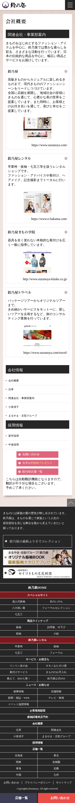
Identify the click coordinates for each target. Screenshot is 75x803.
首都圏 (56, 762)
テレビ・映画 (56, 697)
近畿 (56, 768)
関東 (18, 762)
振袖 (18, 627)
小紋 (56, 633)
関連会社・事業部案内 (21, 398)
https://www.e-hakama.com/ (49, 219)
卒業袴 (19, 646)
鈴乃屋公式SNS (56, 678)
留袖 (18, 633)
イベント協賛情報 (18, 704)
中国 (18, 774)
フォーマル (56, 652)
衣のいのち (56, 601)
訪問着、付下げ (56, 627)
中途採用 (13, 444)
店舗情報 (56, 691)
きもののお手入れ (56, 672)
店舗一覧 (37, 749)
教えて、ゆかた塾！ (18, 678)
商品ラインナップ (37, 620)
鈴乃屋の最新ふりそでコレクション (35, 541)
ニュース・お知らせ (37, 684)
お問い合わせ (11, 782)
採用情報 (37, 742)
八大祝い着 (18, 607)
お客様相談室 (37, 710)
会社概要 (13, 380)
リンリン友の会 (19, 665)
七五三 (19, 614)
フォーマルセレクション (56, 607)
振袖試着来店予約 (37, 716)
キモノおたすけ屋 (56, 665)
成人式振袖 (18, 601)
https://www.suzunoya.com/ (49, 145)
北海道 (19, 755)
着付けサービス (19, 672)
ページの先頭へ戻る (71, 503)
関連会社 (56, 729)
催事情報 (18, 691)
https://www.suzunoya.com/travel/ (45, 352)
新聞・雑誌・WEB (18, 697)
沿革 (11, 389)
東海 (18, 768)
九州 (56, 774)
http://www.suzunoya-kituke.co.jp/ (45, 279)
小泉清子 (13, 406)
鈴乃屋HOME (37, 587)
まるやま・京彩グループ (22, 415)
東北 (56, 755)
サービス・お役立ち (37, 659)
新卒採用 (13, 435)
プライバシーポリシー (38, 782)
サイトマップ (64, 782)
